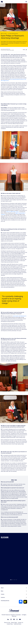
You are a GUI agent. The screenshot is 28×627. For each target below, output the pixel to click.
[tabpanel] (14, 559)
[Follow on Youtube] (20, 619)
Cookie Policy (10, 624)
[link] (4, 537)
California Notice (17, 624)
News (2, 591)
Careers (2, 594)
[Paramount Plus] (21, 602)
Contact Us (20, 622)
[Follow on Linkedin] (8, 619)
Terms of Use (7, 622)
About (2, 587)
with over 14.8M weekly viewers (12, 211)
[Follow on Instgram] (11, 619)
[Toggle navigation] (26, 1)
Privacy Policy (14, 622)
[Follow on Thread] (17, 619)
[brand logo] (14, 610)
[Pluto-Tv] (25, 602)
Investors (3, 597)
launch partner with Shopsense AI (19, 316)
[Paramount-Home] (2, 1)
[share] (25, 49)
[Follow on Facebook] (14, 619)
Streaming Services (5, 600)
